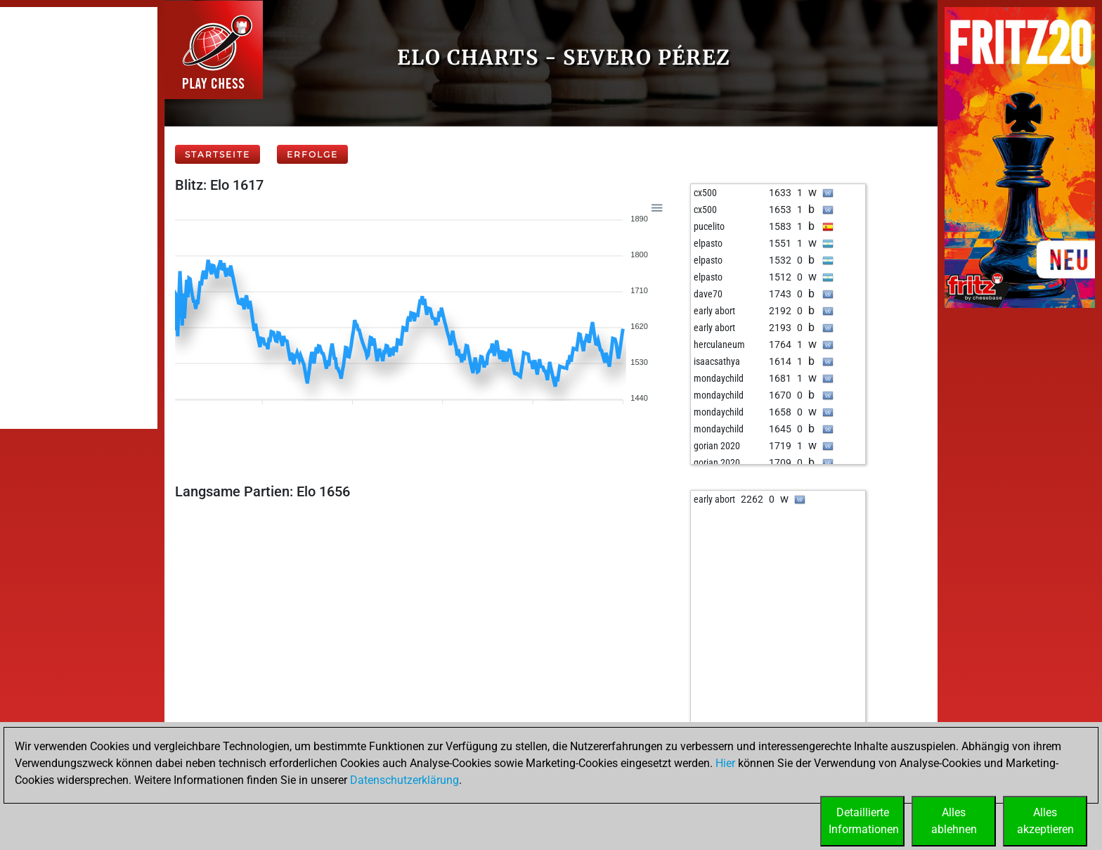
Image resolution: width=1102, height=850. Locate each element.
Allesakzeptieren (1045, 821)
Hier (725, 763)
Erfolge (312, 154)
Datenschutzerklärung (404, 780)
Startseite (217, 154)
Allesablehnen (954, 821)
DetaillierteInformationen (864, 821)
